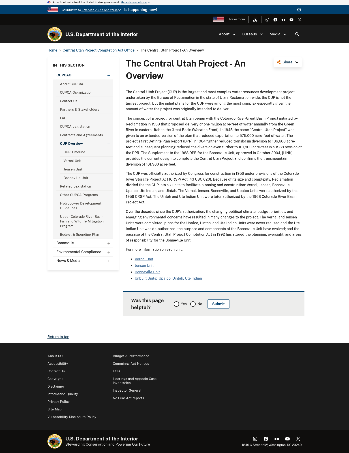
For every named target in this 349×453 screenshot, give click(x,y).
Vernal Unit (72, 161)
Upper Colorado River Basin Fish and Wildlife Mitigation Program (82, 221)
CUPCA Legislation (75, 126)
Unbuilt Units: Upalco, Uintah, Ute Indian (168, 278)
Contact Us (68, 101)
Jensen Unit (73, 169)
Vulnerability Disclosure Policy (71, 417)
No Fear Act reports (128, 398)
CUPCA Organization (76, 92)
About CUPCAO (72, 84)
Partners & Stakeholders (79, 109)
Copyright (55, 379)
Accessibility (57, 363)
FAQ (63, 118)
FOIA (117, 371)
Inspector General (127, 390)
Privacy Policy (58, 401)
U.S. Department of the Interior (101, 34)
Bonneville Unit (76, 178)
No (199, 304)
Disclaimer (55, 386)
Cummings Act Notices (131, 363)
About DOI (55, 356)
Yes (184, 304)
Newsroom (237, 19)
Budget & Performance (131, 356)
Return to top (58, 337)
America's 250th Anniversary (100, 10)
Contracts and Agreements (81, 135)
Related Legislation (75, 186)
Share (287, 62)
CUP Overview (86, 143)
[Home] (54, 34)
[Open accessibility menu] (255, 19)
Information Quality (62, 394)
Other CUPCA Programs (79, 195)
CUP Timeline (74, 152)
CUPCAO (84, 75)
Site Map (54, 409)
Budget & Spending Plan (79, 234)
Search (297, 34)
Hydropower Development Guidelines (80, 205)
